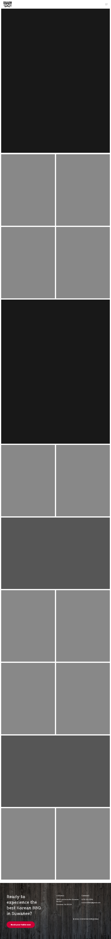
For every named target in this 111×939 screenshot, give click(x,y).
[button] (106, 4)
